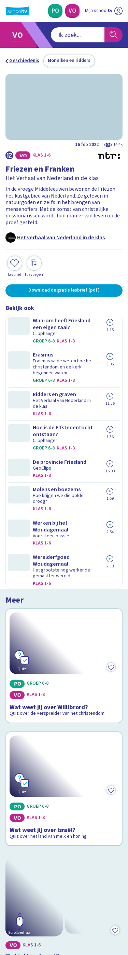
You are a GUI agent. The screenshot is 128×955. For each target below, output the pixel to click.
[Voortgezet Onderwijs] (72, 11)
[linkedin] (38, 908)
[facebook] (8, 908)
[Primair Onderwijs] (55, 11)
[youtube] (53, 908)
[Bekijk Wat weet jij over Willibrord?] (64, 366)
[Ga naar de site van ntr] (97, 923)
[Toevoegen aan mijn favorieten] (14, 265)
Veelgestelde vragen (32, 772)
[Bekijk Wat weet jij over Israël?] (64, 456)
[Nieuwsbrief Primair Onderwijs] (64, 841)
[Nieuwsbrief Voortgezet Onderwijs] (64, 860)
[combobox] (54, 34)
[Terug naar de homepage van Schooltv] (17, 10)
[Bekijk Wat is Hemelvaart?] (64, 543)
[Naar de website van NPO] (118, 11)
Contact (16, 763)
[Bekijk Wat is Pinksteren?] (64, 627)
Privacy (15, 790)
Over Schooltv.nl (28, 782)
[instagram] (23, 908)
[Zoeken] (113, 34)
